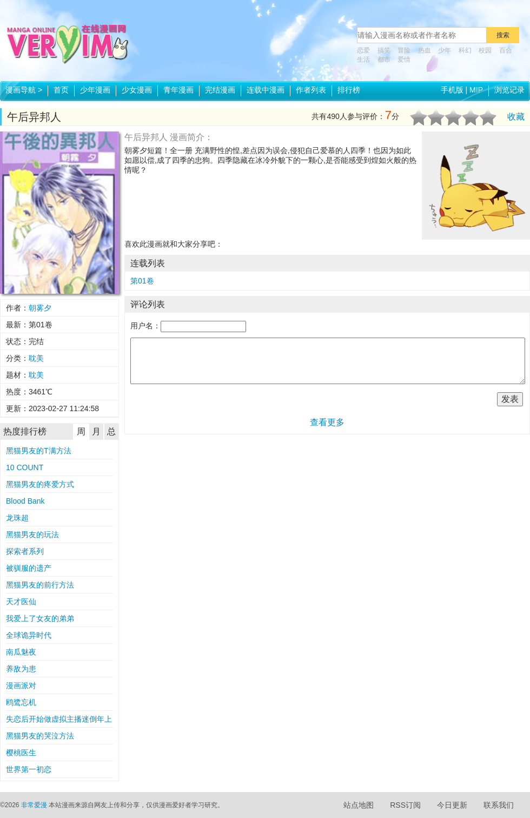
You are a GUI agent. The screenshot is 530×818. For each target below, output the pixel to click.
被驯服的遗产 (28, 568)
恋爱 (363, 50)
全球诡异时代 (28, 635)
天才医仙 (21, 601)
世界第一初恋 (28, 769)
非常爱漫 (34, 805)
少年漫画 (95, 89)
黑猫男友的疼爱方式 (40, 484)
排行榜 (348, 89)
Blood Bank (25, 501)
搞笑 (383, 50)
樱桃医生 (21, 752)
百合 (505, 50)
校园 (485, 50)
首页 (61, 89)
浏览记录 (509, 89)
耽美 (36, 358)
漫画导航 (23, 89)
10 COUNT (24, 467)
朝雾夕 (40, 308)
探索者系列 (25, 551)
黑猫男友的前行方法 (40, 584)
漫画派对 (21, 685)
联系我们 (498, 805)
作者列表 (311, 89)
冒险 (404, 50)
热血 (424, 50)
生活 (363, 59)
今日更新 (452, 805)
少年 (444, 50)
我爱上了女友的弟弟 (40, 618)
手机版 (452, 89)
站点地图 (358, 805)
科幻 (465, 50)
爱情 (404, 59)
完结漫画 (220, 89)
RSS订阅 (405, 805)
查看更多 (327, 422)
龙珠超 (17, 517)
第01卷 (142, 280)
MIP (476, 89)
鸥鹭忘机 (21, 702)
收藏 (516, 116)
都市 (383, 59)
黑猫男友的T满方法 (38, 450)
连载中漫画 (265, 89)
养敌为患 (21, 668)
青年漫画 (178, 89)
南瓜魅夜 (21, 652)
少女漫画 (137, 89)
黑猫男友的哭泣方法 (40, 735)
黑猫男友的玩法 (32, 534)
